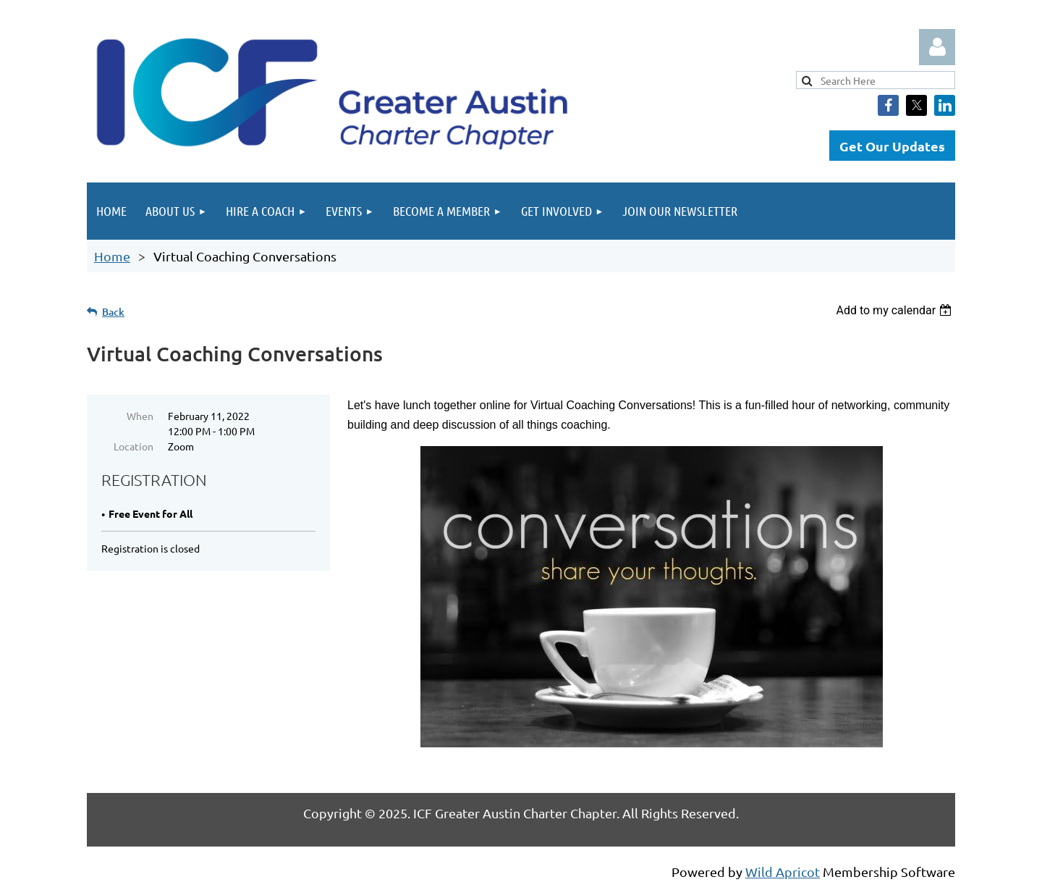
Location (133, 446)
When (140, 415)
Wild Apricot (782, 871)
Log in (937, 47)
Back (113, 312)
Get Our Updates (892, 146)
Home (112, 256)
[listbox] (895, 310)
